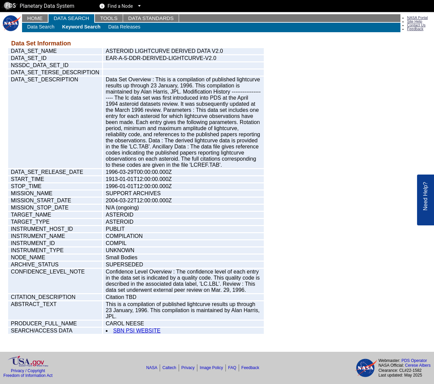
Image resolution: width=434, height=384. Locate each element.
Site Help (414, 21)
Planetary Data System (38, 6)
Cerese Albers (418, 365)
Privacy (188, 367)
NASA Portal (417, 18)
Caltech (169, 367)
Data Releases (124, 26)
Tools (108, 18)
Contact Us (416, 25)
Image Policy (211, 367)
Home (35, 18)
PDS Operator (414, 360)
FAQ (232, 367)
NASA (151, 367)
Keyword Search (81, 26)
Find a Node (120, 6)
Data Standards (151, 18)
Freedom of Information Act (28, 375)
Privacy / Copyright (28, 370)
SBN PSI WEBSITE (137, 331)
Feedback (415, 29)
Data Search (71, 18)
